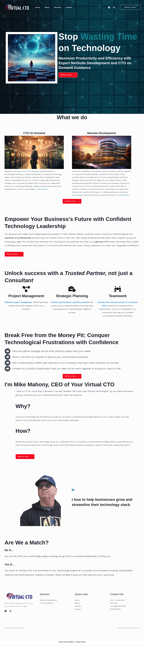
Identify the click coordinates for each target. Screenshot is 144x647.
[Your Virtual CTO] (17, 7)
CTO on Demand (46, 605)
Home (77, 602)
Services (78, 608)
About (77, 605)
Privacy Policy (80, 643)
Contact (78, 611)
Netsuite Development (48, 602)
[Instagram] (114, 7)
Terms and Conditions (66, 643)
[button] (129, 7)
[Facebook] (109, 7)
